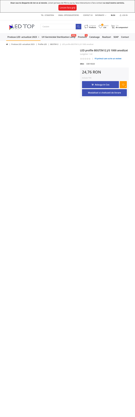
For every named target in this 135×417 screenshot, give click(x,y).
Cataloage (94, 37)
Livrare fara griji (67, 7)
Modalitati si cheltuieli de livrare (104, 92)
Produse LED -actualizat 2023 (23, 37)
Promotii (82, 37)
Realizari (106, 37)
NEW (74, 35)
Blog (113, 15)
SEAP (116, 37)
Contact (125, 37)
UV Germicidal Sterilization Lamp (58, 37)
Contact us (88, 15)
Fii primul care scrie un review (108, 58)
